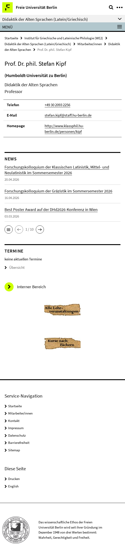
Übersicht (15, 267)
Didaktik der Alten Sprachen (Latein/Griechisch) (38, 44)
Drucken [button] (14, 479)
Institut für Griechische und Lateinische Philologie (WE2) (63, 38)
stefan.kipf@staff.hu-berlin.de (68, 115)
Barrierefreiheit (18, 442)
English (13, 486)
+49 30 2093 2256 (57, 104)
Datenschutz (17, 435)
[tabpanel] (62, 104)
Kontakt (13, 421)
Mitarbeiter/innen (89, 44)
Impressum (16, 428)
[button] (9, 229)
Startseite (11, 38)
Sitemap (14, 450)
